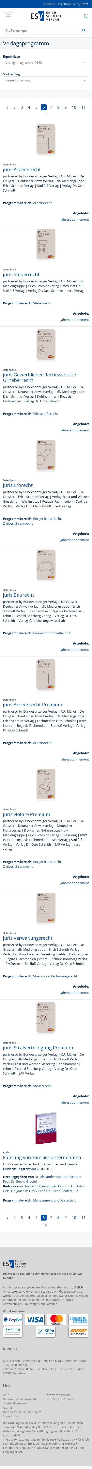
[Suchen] (41, 30)
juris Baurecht (18, 595)
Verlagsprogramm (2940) (47, 62)
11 (83, 107)
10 (74, 107)
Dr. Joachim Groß (24, 1191)
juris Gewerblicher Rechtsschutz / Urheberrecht (39, 377)
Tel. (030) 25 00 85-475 (60, 1399)
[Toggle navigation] (8, 16)
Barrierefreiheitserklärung (20, 1412)
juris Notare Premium (26, 814)
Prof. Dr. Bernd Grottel (20, 1181)
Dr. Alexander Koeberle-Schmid (58, 1177)
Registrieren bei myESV (71, 4)
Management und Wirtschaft (54, 1200)
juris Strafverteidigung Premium (38, 1047)
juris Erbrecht (18, 485)
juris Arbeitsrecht (22, 169)
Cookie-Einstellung (15, 1403)
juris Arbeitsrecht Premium (32, 704)
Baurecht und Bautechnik (52, 633)
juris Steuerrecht (21, 274)
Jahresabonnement (74, 219)
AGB (5, 1408)
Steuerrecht (42, 303)
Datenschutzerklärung (17, 1399)
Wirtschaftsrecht (45, 414)
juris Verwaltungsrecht (28, 938)
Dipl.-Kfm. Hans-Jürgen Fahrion (46, 1186)
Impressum (10, 1416)
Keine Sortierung (47, 80)
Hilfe (6, 1395)
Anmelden (49, 4)
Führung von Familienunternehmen (42, 1157)
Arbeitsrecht (42, 203)
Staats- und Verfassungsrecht (55, 976)
